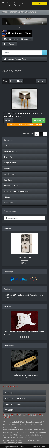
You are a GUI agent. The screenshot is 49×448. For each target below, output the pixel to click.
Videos (7, 197)
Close (39, 3)
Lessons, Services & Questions (17, 191)
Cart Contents (11, 39)
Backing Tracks (10, 151)
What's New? (9, 346)
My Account (9, 44)
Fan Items (8, 180)
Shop (10, 59)
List (12, 81)
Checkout (26, 39)
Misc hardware (10, 174)
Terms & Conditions (13, 404)
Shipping (9, 393)
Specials (7, 228)
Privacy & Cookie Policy (15, 398)
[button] (5, 21)
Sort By (41, 81)
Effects (7, 168)
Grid (19, 81)
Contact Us (9, 410)
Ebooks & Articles (11, 186)
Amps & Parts (20, 59)
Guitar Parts (9, 157)
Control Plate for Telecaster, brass (24, 375)
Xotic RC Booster (24, 258)
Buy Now (39, 120)
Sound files (8, 203)
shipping (13, 427)
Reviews (7, 306)
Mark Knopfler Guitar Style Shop (19, 12)
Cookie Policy (9, 7)
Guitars (7, 146)
